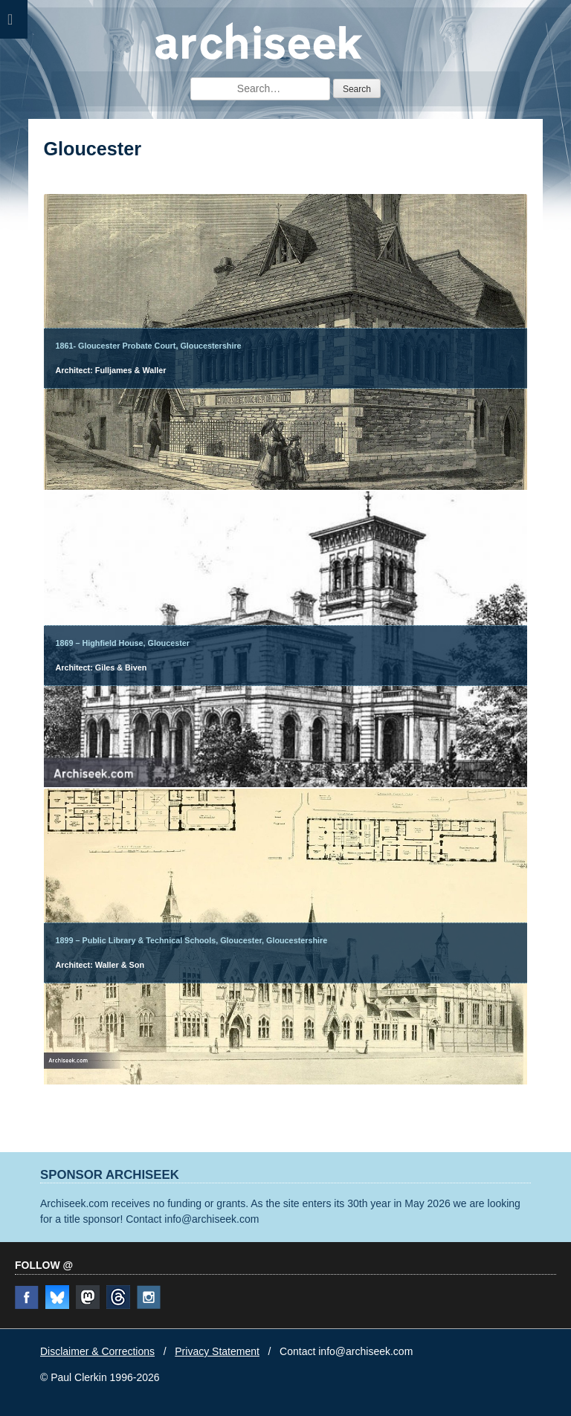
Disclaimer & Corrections (97, 1351)
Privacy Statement (217, 1351)
